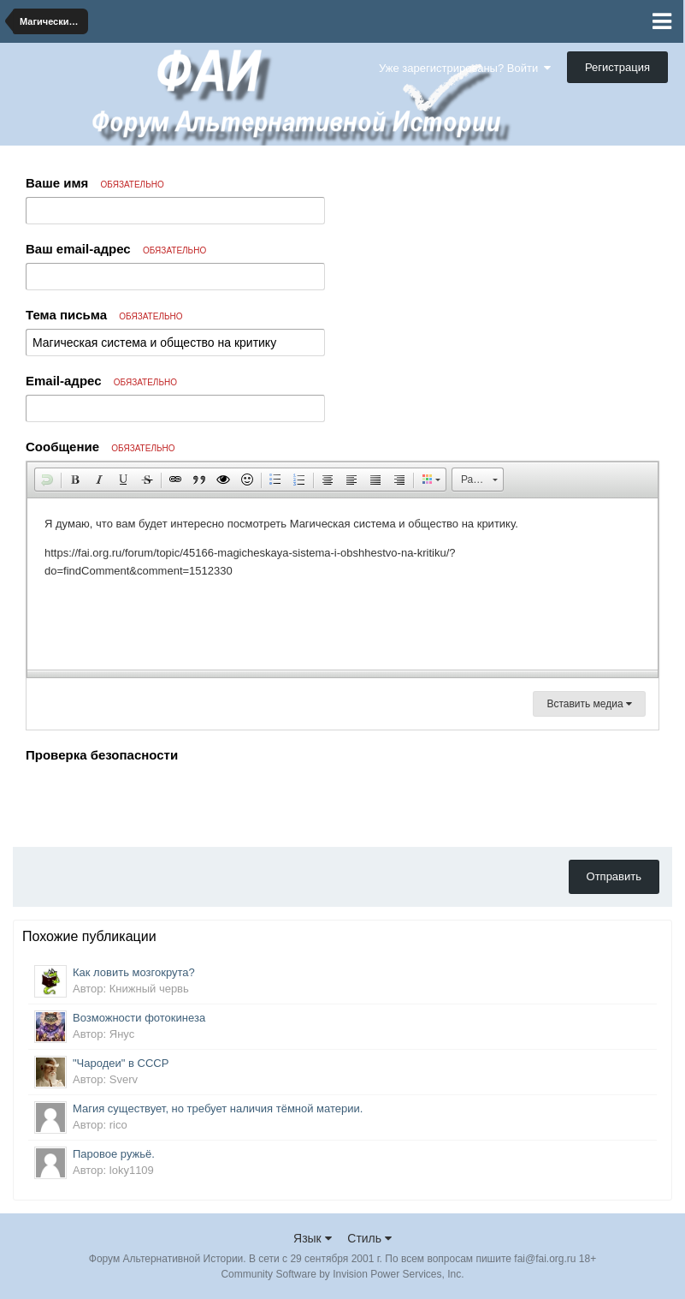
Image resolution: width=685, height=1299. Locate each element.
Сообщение (100, 446)
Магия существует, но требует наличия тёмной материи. (218, 1108)
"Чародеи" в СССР (120, 1063)
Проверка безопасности (102, 755)
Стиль (369, 1238)
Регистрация (617, 67)
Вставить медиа (589, 704)
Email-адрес (101, 380)
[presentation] (156, 800)
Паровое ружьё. (114, 1153)
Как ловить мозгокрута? (134, 972)
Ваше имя (95, 183)
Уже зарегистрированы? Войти (465, 68)
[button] (47, 479)
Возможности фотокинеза (139, 1017)
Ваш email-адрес (116, 248)
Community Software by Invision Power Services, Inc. (342, 1274)
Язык (312, 1238)
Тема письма (104, 314)
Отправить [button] (614, 876)
